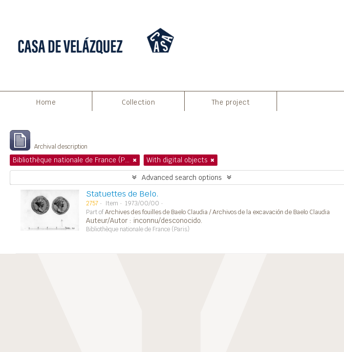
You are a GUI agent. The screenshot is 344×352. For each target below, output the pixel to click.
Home (46, 102)
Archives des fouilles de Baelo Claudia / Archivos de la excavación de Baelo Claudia (217, 212)
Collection (138, 102)
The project (231, 102)
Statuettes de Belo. (122, 194)
